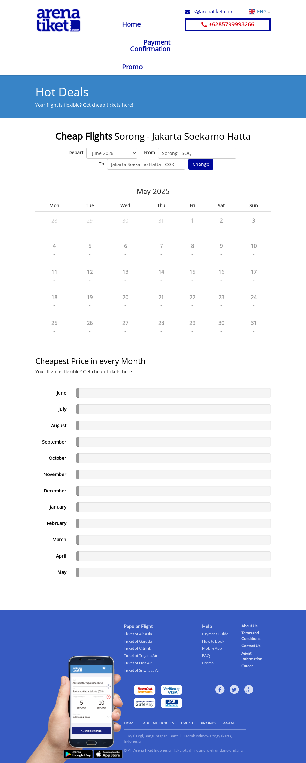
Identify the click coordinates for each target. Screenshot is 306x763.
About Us (249, 625)
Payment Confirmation (150, 45)
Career (247, 665)
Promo (132, 66)
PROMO (208, 723)
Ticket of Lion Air (138, 663)
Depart (75, 152)
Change (201, 164)
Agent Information (251, 656)
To (101, 164)
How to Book (213, 641)
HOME (130, 723)
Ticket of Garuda (138, 641)
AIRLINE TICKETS (158, 723)
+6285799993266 (227, 24)
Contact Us (250, 645)
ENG (263, 11)
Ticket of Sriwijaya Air (142, 670)
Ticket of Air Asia (138, 633)
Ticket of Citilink (137, 648)
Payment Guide (215, 633)
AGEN (228, 723)
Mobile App (212, 648)
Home (131, 24)
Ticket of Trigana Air (141, 655)
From (149, 152)
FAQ (206, 655)
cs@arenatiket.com (209, 11)
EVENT (187, 723)
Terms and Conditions (250, 636)
